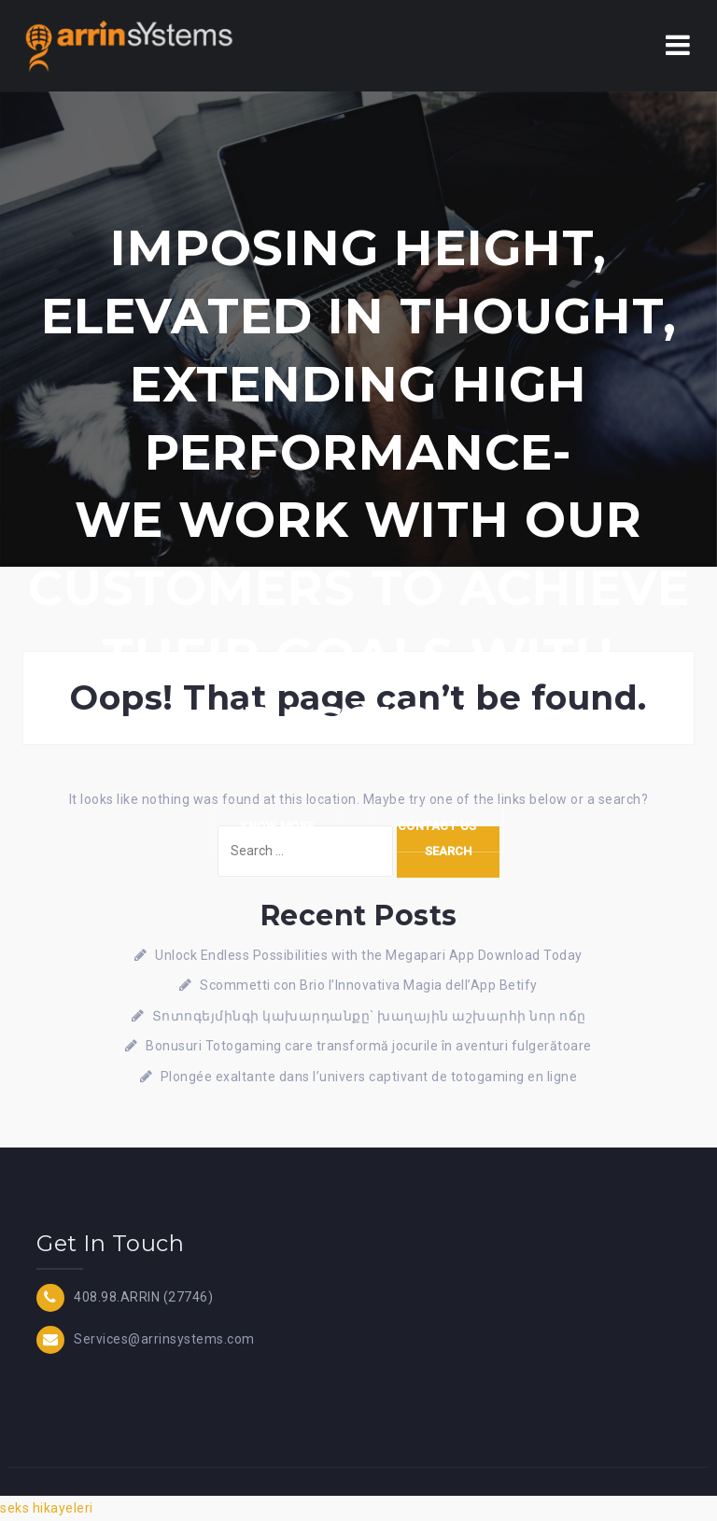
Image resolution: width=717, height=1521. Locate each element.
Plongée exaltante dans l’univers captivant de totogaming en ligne (369, 1076)
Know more (276, 827)
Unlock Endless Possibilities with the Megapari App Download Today (369, 955)
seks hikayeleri (46, 1507)
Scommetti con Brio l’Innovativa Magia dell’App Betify (369, 985)
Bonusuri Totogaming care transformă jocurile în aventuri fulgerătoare (369, 1045)
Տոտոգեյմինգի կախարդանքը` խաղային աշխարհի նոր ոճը (369, 1015)
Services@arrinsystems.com (164, 1338)
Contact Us (438, 827)
